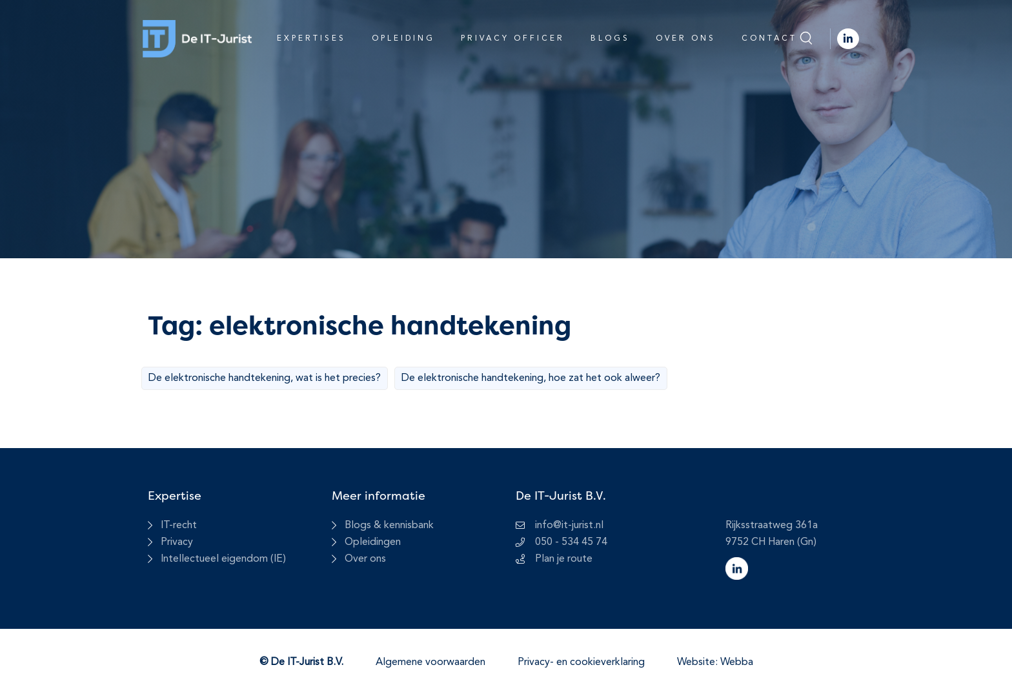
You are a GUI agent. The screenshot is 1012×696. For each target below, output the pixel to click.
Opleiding (403, 39)
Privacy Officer (513, 39)
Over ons (686, 39)
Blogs (610, 39)
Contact (769, 39)
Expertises (311, 39)
